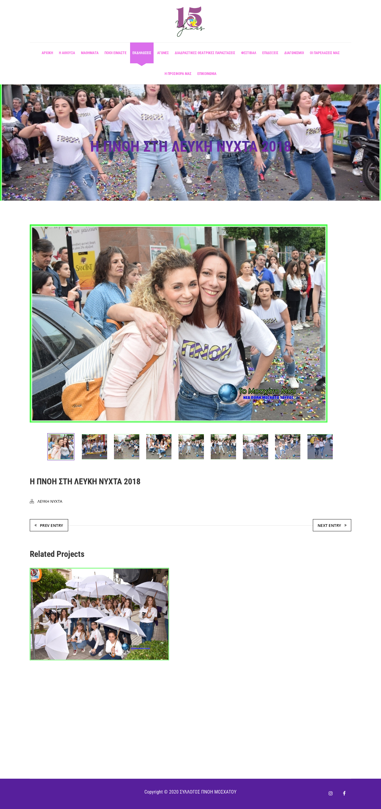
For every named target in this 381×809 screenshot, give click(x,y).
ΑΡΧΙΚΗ (47, 55)
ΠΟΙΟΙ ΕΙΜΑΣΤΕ (115, 55)
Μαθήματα (90, 55)
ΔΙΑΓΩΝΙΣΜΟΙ (294, 55)
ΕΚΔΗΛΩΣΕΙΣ (141, 55)
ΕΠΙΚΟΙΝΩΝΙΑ (206, 76)
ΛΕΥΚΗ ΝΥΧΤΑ (50, 501)
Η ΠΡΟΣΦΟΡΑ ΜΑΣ (178, 76)
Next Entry (332, 525)
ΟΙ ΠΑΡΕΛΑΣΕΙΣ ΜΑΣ (325, 55)
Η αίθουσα (67, 55)
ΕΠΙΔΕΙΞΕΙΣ (270, 55)
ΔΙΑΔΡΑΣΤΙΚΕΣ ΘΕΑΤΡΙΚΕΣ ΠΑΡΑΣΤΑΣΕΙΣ (205, 55)
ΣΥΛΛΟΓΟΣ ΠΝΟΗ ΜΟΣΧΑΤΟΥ (208, 792)
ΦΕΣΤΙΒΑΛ (248, 55)
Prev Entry (49, 525)
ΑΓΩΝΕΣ (163, 55)
